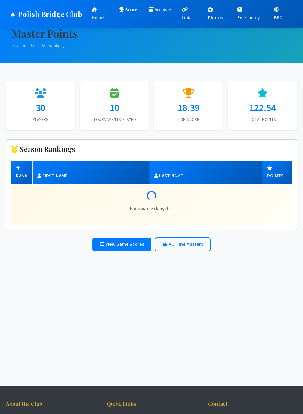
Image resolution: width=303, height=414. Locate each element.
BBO (278, 14)
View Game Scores (122, 244)
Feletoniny (248, 14)
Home (98, 14)
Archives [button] (160, 10)
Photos (215, 14)
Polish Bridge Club (46, 14)
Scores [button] (129, 10)
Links (187, 14)
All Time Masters (182, 244)
